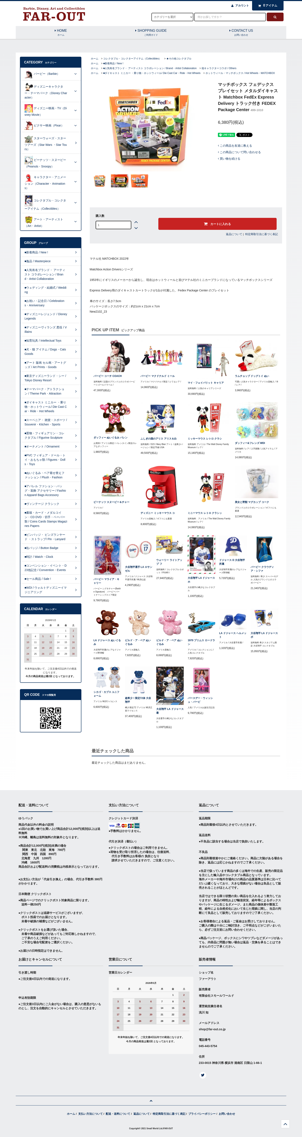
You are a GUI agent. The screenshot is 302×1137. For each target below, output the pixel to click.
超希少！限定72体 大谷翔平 (138, 700)
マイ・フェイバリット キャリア (206, 382)
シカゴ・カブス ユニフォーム (106, 694)
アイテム (266, 5)
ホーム (94, 58)
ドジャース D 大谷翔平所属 (232, 562)
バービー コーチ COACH (108, 376)
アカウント (242, 5)
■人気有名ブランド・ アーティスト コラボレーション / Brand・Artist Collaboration (150, 68)
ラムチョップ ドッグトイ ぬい (252, 376)
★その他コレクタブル (178, 58)
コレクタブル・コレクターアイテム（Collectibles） (132, 58)
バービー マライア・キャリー (106, 581)
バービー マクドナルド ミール (158, 376)
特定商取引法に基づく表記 (261, 234)
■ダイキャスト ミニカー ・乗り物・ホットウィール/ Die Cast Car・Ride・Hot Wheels (151, 73)
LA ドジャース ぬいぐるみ (107, 642)
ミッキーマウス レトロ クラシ (205, 438)
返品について (234, 234)
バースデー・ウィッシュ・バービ (200, 700)
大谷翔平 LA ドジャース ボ (264, 635)
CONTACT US (241, 33)
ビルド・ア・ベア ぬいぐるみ (138, 642)
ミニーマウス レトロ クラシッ (205, 513)
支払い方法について (90, 1113)
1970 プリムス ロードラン (201, 642)
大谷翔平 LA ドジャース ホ (201, 579)
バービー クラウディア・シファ (262, 569)
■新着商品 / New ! (113, 63)
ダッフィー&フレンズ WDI (250, 443)
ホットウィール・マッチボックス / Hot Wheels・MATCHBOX (240, 73)
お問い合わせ (227, 1113)
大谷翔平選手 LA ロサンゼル (138, 569)
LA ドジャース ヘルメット (232, 635)
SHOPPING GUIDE (151, 33)
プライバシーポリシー (202, 1113)
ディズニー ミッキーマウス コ (158, 513)
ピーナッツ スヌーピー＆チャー (111, 502)
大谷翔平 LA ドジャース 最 (170, 711)
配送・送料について (118, 1113)
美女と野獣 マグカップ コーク (252, 502)
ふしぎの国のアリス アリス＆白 (158, 438)
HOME (61, 33)
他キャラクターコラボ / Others (219, 68)
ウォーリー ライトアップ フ (169, 562)
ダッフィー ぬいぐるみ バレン (111, 437)
